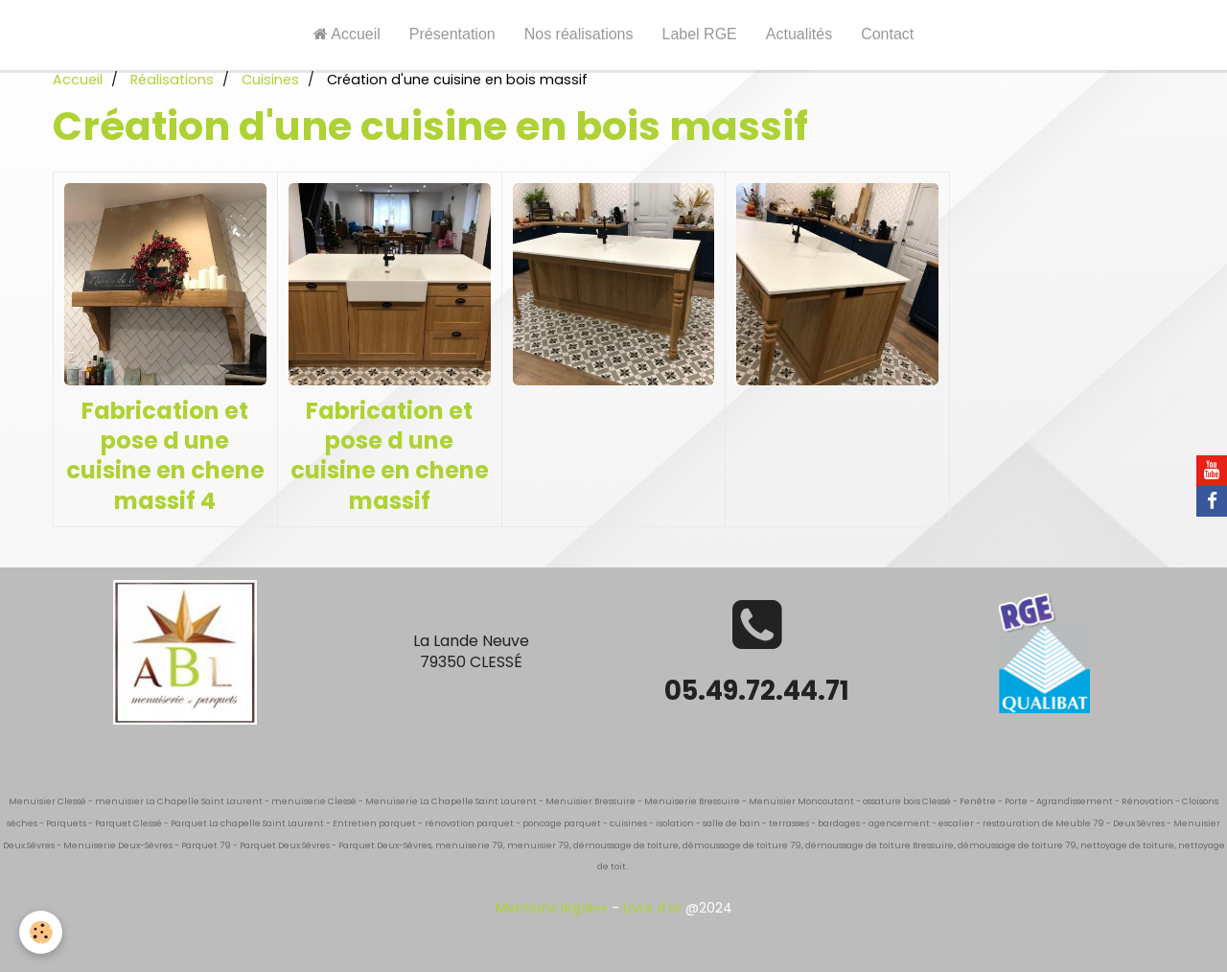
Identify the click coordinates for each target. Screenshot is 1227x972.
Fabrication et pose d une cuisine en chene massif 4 (165, 456)
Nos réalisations (579, 34)
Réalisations (172, 79)
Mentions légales (552, 907)
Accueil (347, 34)
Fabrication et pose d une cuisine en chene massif (389, 456)
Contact (887, 34)
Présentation (452, 34)
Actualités (799, 34)
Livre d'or (652, 907)
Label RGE (699, 34)
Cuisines (270, 79)
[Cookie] (40, 932)
